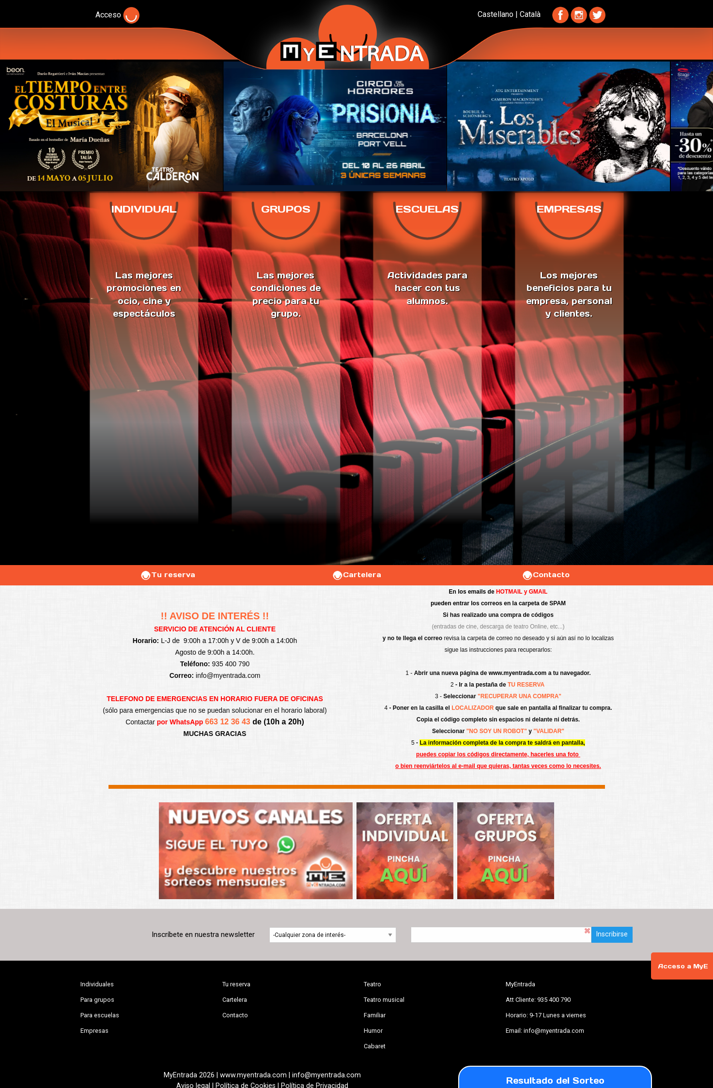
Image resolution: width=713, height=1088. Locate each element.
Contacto (546, 574)
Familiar (375, 1015)
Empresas (94, 1030)
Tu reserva (167, 574)
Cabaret (375, 1046)
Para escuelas (99, 1015)
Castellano (495, 14)
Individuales (97, 984)
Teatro (372, 984)
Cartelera (356, 574)
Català (530, 14)
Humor (373, 1030)
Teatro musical (384, 999)
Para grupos (97, 999)
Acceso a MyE (683, 966)
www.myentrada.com (518, 673)
